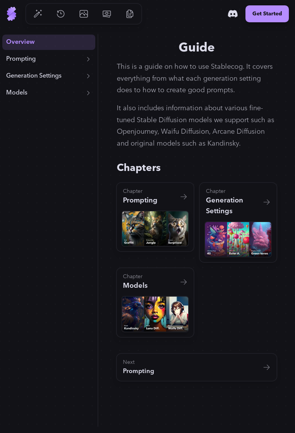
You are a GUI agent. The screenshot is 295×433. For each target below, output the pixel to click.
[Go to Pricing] (106, 14)
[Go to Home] (11, 14)
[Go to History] (60, 14)
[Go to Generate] (37, 14)
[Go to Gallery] (83, 14)
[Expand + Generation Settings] (88, 76)
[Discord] (233, 14)
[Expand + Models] (88, 93)
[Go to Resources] (129, 14)
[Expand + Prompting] (88, 59)
